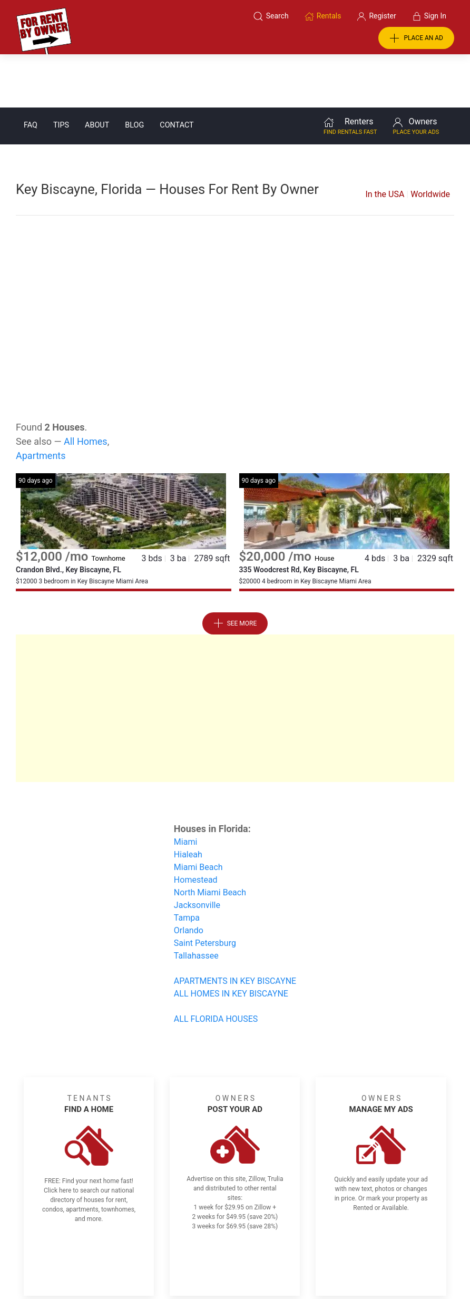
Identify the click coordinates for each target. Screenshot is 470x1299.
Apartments (41, 402)
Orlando (188, 877)
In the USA (384, 141)
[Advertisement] (235, 246)
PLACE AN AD (416, 38)
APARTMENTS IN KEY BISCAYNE (235, 928)
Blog (134, 71)
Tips (61, 71)
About (97, 71)
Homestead (196, 827)
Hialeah (188, 801)
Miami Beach (198, 814)
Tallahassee (196, 902)
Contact (176, 71)
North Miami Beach (210, 839)
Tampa (187, 865)
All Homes (85, 388)
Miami (185, 789)
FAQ (30, 71)
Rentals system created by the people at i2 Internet (351, 1263)
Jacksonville (197, 852)
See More (235, 570)
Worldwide (430, 141)
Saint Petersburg (205, 890)
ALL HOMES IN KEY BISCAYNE (231, 940)
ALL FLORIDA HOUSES (216, 966)
